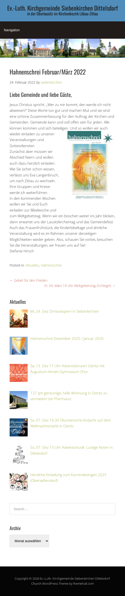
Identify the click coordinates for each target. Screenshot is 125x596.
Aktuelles (32, 265)
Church (36, 583)
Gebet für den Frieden (28, 280)
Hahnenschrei (51, 265)
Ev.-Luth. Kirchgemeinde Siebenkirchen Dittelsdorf (62, 7)
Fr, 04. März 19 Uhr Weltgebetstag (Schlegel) (79, 285)
